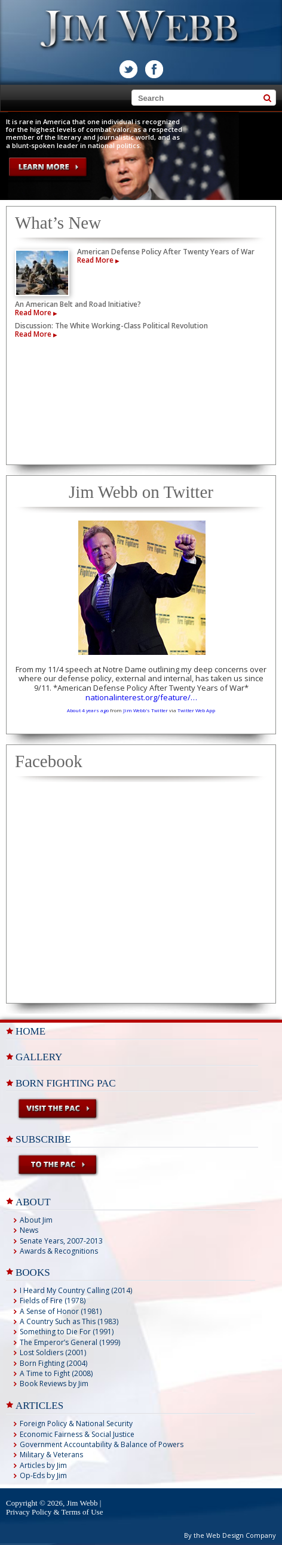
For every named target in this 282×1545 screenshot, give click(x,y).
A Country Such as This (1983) (69, 1321)
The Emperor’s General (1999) (70, 1342)
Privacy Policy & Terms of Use (54, 1511)
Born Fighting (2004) (53, 1363)
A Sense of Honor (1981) (61, 1311)
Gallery (39, 1057)
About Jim (36, 1220)
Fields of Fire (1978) (52, 1300)
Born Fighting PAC (66, 1083)
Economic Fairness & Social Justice (77, 1434)
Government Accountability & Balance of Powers (101, 1444)
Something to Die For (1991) (67, 1332)
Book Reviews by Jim (54, 1383)
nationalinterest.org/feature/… (141, 697)
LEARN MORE (48, 167)
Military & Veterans (51, 1454)
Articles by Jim (43, 1465)
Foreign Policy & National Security (76, 1423)
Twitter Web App (196, 710)
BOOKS (33, 1272)
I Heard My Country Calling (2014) (76, 1290)
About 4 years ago (88, 710)
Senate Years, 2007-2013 (61, 1241)
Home (30, 1031)
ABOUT (33, 1202)
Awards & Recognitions (59, 1251)
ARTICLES (39, 1405)
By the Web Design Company (230, 1535)
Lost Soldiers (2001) (53, 1352)
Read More (98, 260)
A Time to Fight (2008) (56, 1373)
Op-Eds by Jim (43, 1475)
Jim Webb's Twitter (145, 710)
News (29, 1230)
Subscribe (43, 1139)
